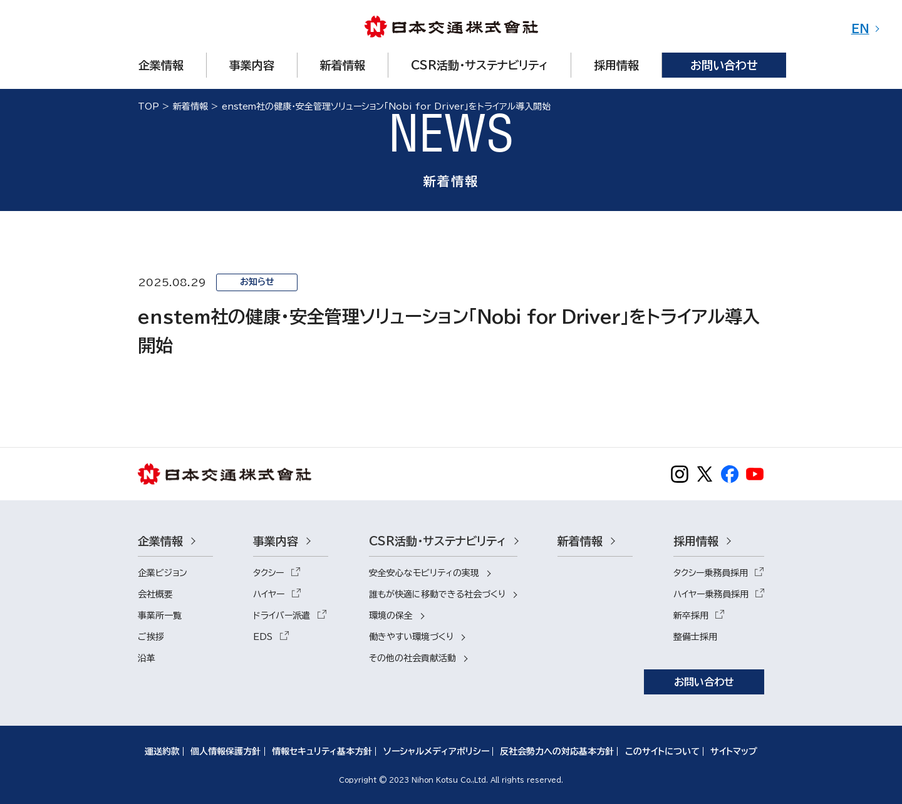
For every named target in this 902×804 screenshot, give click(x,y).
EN (860, 28)
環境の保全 (391, 615)
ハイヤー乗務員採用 (711, 594)
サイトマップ (733, 751)
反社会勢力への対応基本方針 (557, 751)
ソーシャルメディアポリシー (436, 751)
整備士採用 (695, 636)
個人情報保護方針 (225, 751)
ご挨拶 (151, 636)
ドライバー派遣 (281, 615)
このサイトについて (662, 751)
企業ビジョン (162, 573)
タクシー (268, 573)
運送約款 (162, 751)
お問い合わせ (704, 682)
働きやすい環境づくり (411, 636)
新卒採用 (690, 615)
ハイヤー (268, 594)
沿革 (146, 658)
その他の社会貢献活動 (412, 658)
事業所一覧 (160, 615)
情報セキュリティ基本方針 (322, 751)
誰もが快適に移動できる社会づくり (437, 594)
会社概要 (155, 594)
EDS (262, 636)
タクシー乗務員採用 (710, 573)
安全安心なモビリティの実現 (424, 573)
